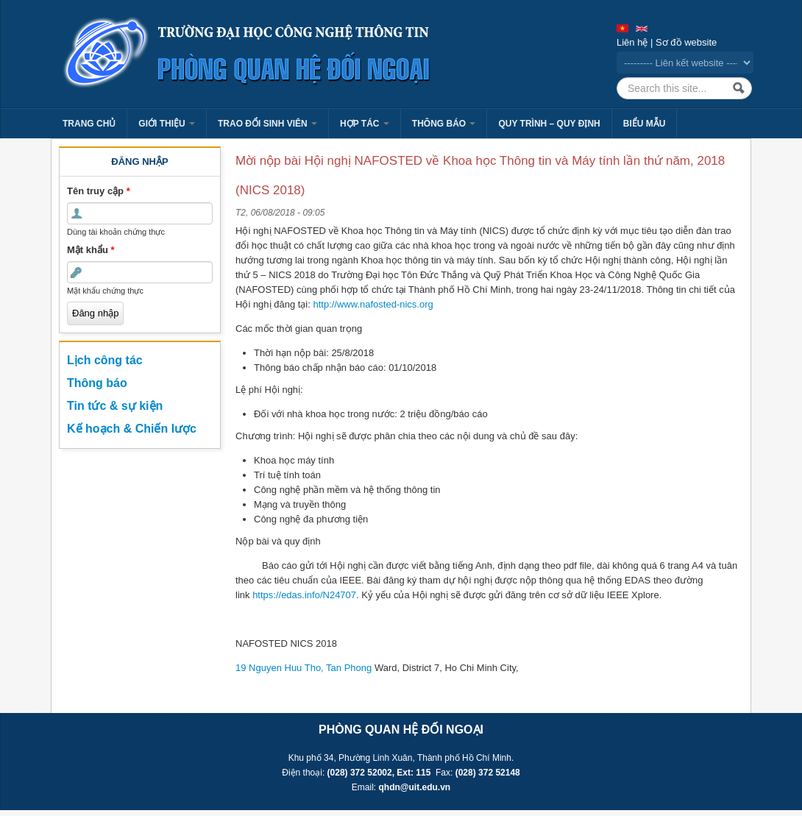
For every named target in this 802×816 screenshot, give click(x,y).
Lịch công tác (105, 360)
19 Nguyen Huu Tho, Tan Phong (303, 667)
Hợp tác (364, 123)
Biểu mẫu (644, 123)
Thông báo (444, 123)
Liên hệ (632, 42)
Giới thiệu (166, 123)
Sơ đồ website (686, 42)
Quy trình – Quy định (549, 123)
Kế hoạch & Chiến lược (131, 428)
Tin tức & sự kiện (115, 406)
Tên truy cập (98, 190)
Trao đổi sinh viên (267, 123)
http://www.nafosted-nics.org (373, 304)
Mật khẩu (91, 249)
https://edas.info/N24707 (304, 594)
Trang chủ (89, 123)
